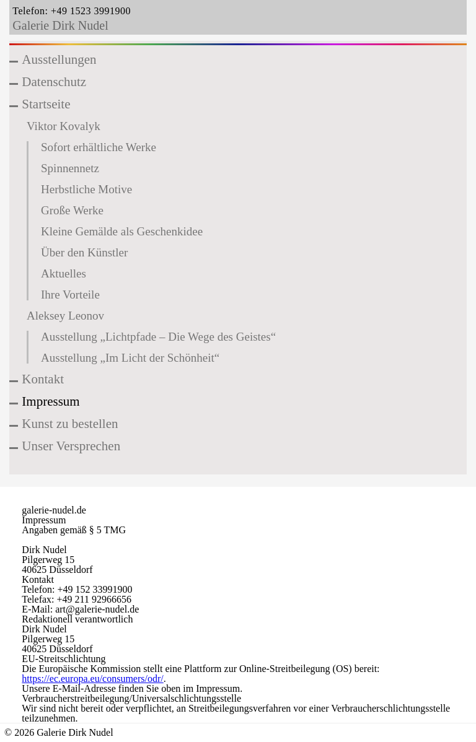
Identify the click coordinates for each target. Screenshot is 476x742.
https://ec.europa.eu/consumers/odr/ (92, 678)
